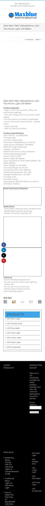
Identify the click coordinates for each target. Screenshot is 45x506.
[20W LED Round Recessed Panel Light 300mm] (14, 301)
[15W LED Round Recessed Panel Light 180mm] (22, 301)
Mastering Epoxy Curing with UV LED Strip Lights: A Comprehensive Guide (9, 466)
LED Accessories (14, 347)
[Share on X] (3, 255)
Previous (29, 39)
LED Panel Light (14, 342)
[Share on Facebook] (3, 244)
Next (38, 39)
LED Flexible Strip (14, 323)
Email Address (33, 403)
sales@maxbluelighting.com (22, 6)
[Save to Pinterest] (3, 260)
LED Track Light (13, 333)
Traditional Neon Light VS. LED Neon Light (9, 483)
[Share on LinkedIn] (3, 250)
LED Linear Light (14, 337)
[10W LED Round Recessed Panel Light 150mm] (31, 301)
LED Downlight (13, 328)
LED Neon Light (13, 319)
